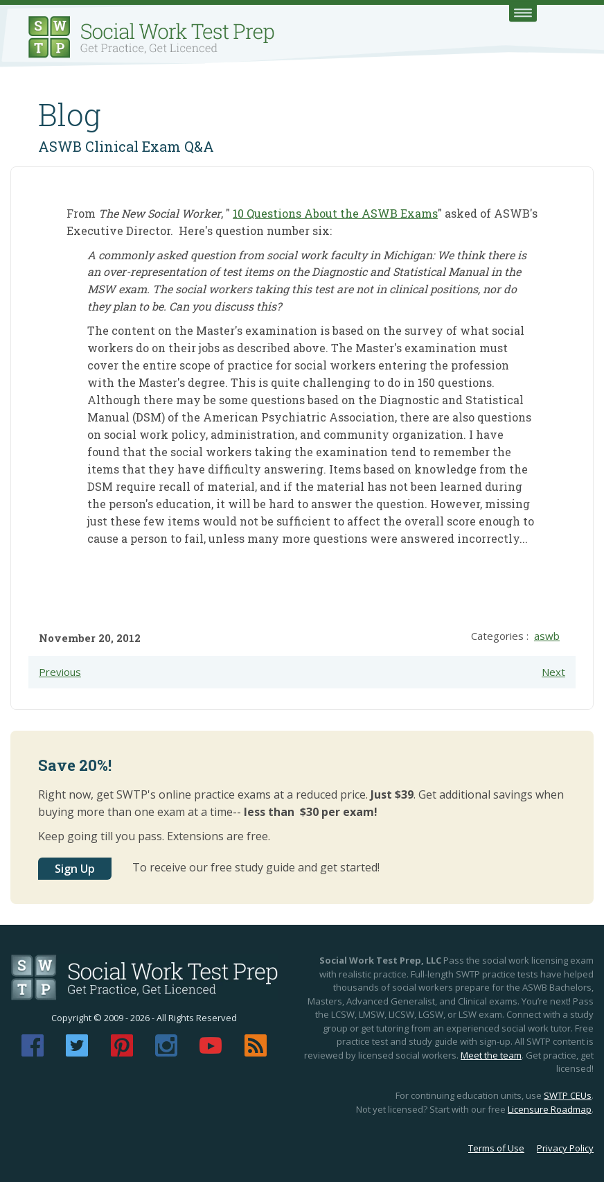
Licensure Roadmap (550, 1109)
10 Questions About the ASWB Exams (335, 213)
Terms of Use (496, 1148)
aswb (547, 636)
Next (553, 672)
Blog (69, 114)
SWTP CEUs (568, 1095)
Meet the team (491, 1055)
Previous (60, 672)
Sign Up (75, 868)
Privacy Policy (565, 1148)
